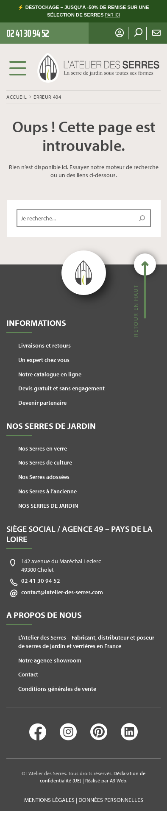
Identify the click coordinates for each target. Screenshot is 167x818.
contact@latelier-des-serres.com (62, 592)
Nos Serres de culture (45, 462)
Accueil (16, 97)
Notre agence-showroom (49, 660)
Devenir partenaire (42, 402)
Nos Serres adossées (44, 477)
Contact (28, 674)
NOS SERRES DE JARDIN (48, 505)
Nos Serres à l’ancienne (47, 491)
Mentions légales (49, 800)
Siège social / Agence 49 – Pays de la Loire (79, 533)
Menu (17, 68)
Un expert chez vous (44, 360)
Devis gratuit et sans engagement (61, 388)
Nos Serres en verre (42, 448)
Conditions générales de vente (57, 689)
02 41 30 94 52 (40, 580)
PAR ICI (112, 15)
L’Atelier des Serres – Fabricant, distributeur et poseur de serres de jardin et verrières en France (86, 642)
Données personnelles (110, 800)
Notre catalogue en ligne (49, 374)
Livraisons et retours (44, 345)
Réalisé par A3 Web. (106, 780)
